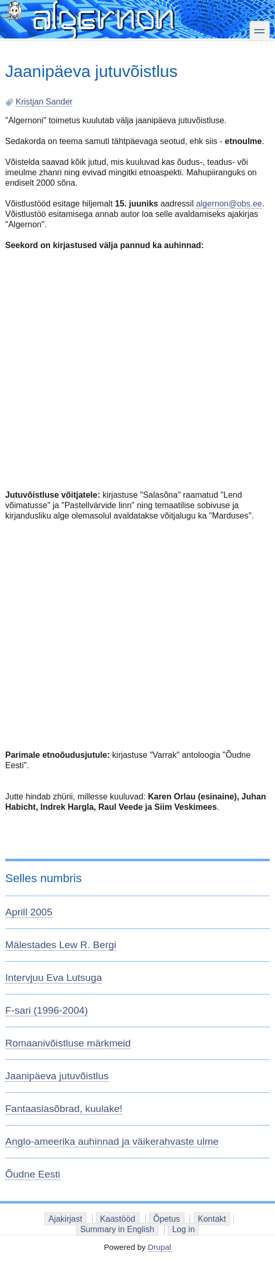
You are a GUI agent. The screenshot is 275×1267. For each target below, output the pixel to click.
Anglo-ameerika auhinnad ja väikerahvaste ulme (112, 1141)
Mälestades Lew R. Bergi (60, 944)
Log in (183, 1229)
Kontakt (212, 1218)
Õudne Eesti (32, 1174)
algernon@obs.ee (229, 203)
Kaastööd (117, 1218)
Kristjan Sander (44, 101)
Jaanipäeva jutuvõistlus (56, 1075)
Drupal (159, 1247)
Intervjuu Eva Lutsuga (53, 977)
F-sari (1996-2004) (46, 1010)
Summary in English (117, 1229)
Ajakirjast (65, 1218)
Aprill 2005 (29, 912)
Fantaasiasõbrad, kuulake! (63, 1108)
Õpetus (166, 1218)
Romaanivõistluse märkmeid (68, 1043)
